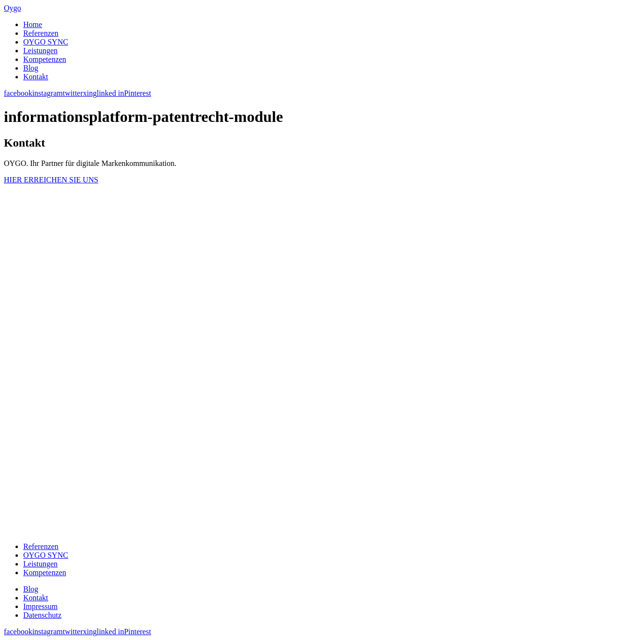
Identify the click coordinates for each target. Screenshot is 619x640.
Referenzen (41, 33)
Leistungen (40, 50)
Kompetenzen (44, 59)
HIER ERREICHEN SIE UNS (51, 180)
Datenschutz (42, 615)
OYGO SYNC (45, 42)
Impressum (40, 606)
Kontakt (35, 77)
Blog (30, 68)
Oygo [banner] (12, 8)
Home (32, 24)
